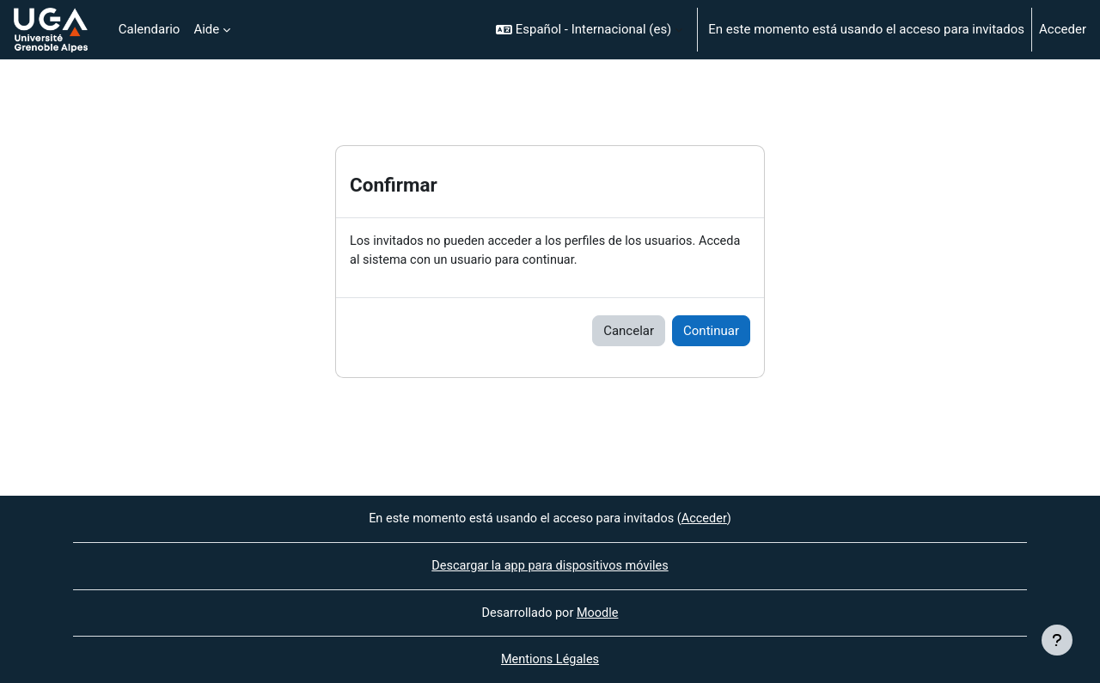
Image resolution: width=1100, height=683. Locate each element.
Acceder (1062, 29)
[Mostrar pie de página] (1057, 640)
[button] (589, 29)
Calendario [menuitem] (149, 29)
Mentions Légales (550, 660)
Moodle (599, 611)
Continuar (711, 331)
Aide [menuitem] (206, 29)
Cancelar (628, 331)
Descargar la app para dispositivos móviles (549, 564)
